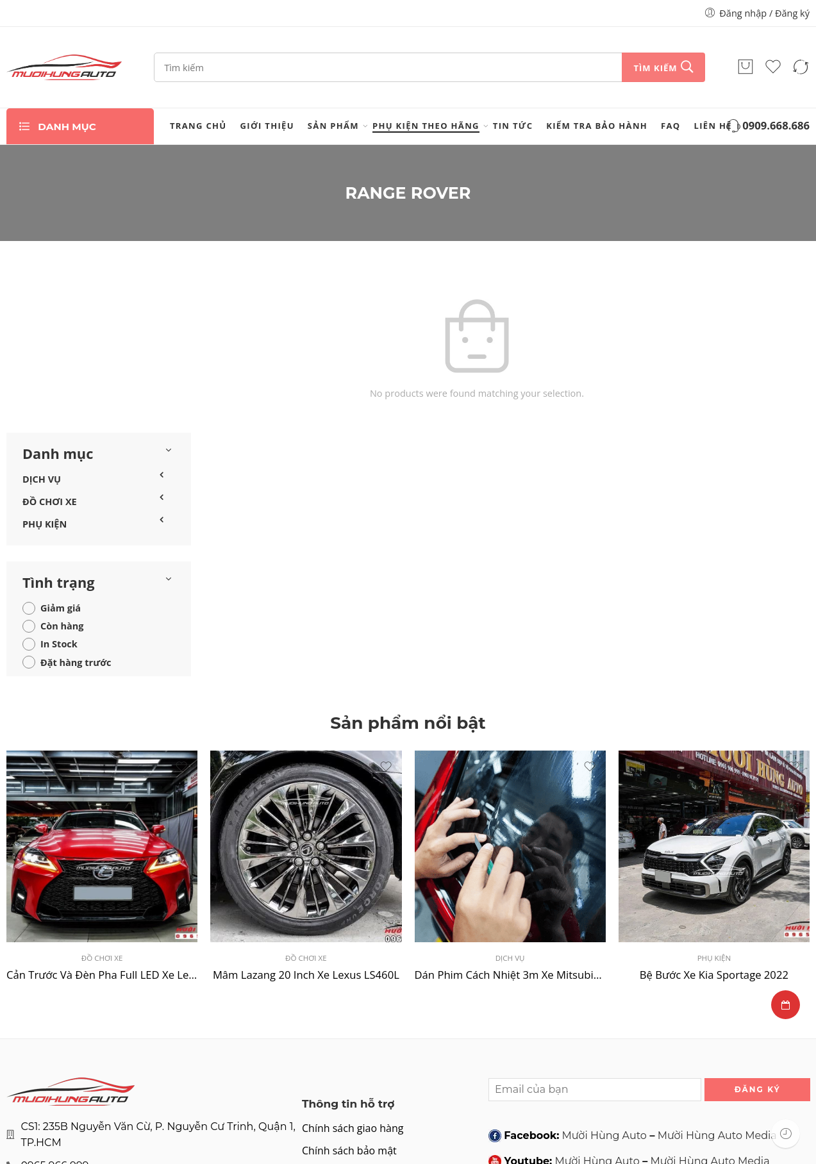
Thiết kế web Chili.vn (760, 1135)
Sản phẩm (333, 125)
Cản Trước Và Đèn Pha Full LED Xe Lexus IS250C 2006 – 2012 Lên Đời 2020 (101, 808)
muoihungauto (706, 1021)
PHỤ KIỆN (44, 359)
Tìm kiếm (655, 68)
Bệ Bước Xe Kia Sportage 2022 (714, 808)
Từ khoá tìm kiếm (343, 1031)
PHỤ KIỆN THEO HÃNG (425, 125)
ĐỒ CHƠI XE (49, 336)
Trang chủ (198, 125)
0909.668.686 (767, 126)
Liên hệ (713, 125)
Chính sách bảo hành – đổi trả (373, 1054)
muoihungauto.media (600, 1021)
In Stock (59, 478)
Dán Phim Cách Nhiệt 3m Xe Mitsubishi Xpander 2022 (510, 808)
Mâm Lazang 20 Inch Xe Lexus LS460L (306, 808)
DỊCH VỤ (41, 313)
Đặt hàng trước (76, 496)
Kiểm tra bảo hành (596, 125)
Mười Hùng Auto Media (717, 969)
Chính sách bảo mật (349, 985)
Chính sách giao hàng (352, 963)
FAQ (670, 125)
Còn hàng (62, 460)
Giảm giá (60, 442)
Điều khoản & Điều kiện (358, 1008)
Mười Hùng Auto (604, 969)
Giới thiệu (267, 125)
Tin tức (513, 125)
